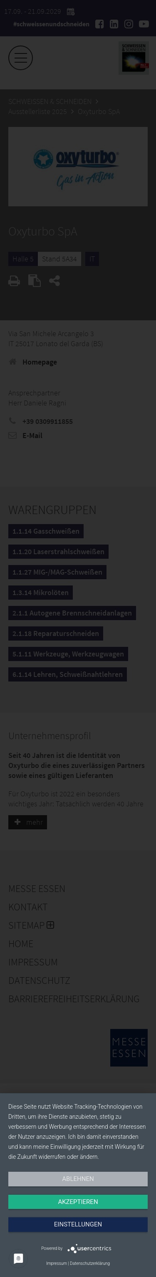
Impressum (56, 1263)
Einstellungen (78, 1224)
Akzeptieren (78, 1202)
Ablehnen (78, 1179)
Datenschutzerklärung (90, 1263)
